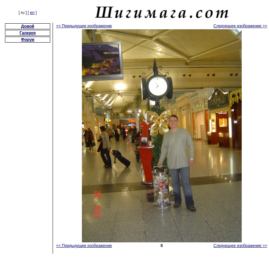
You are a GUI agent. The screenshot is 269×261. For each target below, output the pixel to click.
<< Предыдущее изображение (84, 26)
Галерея (28, 33)
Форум (27, 39)
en (32, 12)
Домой (27, 26)
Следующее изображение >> (240, 26)
